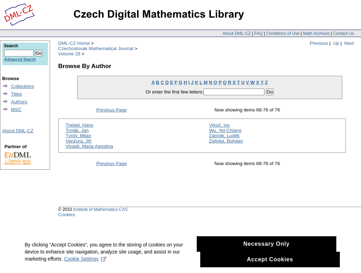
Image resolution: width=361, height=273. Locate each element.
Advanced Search (20, 59)
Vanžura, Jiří (79, 141)
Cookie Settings (85, 266)
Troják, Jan (77, 130)
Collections (22, 86)
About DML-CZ (236, 33)
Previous (319, 43)
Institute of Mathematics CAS (100, 209)
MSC (16, 109)
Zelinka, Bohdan (226, 141)
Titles (16, 94)
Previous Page (111, 110)
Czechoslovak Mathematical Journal (95, 48)
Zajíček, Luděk (224, 135)
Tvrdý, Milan (78, 135)
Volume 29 (69, 53)
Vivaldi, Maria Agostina (89, 146)
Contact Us (343, 33)
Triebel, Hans (79, 125)
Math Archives (316, 33)
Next (349, 43)
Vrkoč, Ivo (219, 125)
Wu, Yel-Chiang (225, 130)
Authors (19, 101)
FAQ (258, 33)
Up (336, 43)
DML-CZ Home (74, 43)
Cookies (66, 214)
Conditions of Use (283, 33)
